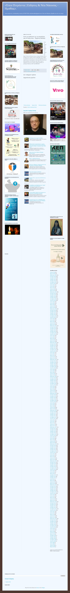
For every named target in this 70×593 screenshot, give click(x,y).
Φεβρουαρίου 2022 (53, 342)
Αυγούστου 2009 (53, 541)
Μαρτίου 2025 (52, 290)
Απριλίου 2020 (52, 373)
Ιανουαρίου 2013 (53, 486)
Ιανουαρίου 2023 (53, 327)
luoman (38, 587)
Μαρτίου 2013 (52, 483)
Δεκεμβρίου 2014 (53, 463)
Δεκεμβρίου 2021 (53, 345)
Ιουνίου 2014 (52, 472)
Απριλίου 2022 (52, 339)
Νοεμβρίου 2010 (53, 522)
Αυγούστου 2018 (53, 401)
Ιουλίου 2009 (52, 542)
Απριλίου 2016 (52, 441)
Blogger (43, 587)
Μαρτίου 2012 (52, 500)
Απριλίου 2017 (52, 424)
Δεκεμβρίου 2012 (53, 487)
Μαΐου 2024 (52, 304)
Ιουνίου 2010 (52, 529)
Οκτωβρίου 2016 (53, 432)
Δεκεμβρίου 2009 (53, 535)
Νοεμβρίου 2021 (53, 346)
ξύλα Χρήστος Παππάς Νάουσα (31, 71)
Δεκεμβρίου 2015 (53, 446)
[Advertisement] (35, 24)
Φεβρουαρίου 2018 (53, 410)
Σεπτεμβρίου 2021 (53, 349)
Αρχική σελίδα (34, 105)
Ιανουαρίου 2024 (53, 310)
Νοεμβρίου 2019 (53, 380)
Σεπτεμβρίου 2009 (53, 539)
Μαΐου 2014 (52, 473)
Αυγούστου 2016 (53, 435)
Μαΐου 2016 (52, 439)
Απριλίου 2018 (52, 407)
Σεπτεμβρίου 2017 (53, 417)
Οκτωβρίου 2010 (53, 524)
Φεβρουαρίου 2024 (53, 308)
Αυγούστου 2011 (53, 510)
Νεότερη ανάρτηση (27, 105)
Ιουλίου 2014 (52, 470)
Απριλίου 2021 (52, 356)
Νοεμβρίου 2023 (53, 313)
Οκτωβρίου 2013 (53, 477)
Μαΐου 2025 (52, 287)
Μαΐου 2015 (52, 456)
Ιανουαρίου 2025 (53, 293)
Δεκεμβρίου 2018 (53, 396)
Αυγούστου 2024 (53, 300)
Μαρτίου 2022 (52, 341)
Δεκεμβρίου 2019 (53, 379)
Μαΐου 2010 (52, 531)
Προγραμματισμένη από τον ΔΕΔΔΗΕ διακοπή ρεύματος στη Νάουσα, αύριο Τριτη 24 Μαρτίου (37, 200)
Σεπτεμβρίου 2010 (53, 525)
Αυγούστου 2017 (53, 418)
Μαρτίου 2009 (52, 546)
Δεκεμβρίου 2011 (53, 504)
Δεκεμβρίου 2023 (53, 311)
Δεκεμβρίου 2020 (53, 362)
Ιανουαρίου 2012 (53, 503)
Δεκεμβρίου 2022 (53, 328)
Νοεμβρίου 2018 (53, 397)
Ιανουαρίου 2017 (53, 428)
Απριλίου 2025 (52, 289)
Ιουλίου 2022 (52, 335)
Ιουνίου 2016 (52, 438)
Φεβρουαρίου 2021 (53, 359)
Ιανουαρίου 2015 (53, 462)
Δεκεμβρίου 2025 (53, 277)
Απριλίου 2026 (52, 272)
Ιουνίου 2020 (52, 370)
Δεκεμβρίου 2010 (53, 521)
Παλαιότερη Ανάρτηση (42, 105)
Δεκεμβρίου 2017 (53, 413)
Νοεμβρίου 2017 (53, 414)
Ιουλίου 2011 (52, 511)
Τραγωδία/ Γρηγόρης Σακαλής (29, 110)
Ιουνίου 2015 (52, 455)
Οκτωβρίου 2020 (53, 365)
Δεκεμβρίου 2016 (53, 429)
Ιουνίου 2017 (52, 421)
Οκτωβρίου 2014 (53, 466)
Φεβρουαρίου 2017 (53, 427)
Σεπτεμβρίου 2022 (53, 332)
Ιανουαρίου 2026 (53, 276)
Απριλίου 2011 (52, 515)
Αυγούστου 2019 (53, 384)
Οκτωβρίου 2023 (53, 314)
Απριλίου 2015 (52, 458)
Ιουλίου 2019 (52, 386)
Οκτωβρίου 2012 (53, 490)
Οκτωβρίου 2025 (53, 280)
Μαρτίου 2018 (52, 408)
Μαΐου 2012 (52, 497)
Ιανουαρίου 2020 (53, 377)
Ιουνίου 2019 (52, 387)
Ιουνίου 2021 (52, 353)
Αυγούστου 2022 (53, 334)
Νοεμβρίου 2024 (53, 296)
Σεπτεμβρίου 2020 (53, 366)
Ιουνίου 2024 (52, 303)
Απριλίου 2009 (52, 545)
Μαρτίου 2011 (52, 517)
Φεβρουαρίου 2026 (53, 275)
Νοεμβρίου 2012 (53, 489)
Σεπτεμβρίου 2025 (53, 282)
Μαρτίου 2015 (52, 459)
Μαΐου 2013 (52, 480)
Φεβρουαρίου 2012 (53, 501)
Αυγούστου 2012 (53, 493)
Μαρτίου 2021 (52, 358)
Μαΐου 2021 (52, 355)
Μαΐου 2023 (52, 321)
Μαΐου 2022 (52, 338)
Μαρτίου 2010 (52, 534)
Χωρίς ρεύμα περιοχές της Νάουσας (35, 171)
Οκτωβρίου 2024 (53, 297)
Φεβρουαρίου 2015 (53, 460)
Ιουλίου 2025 (52, 284)
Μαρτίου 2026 (52, 273)
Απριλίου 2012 (52, 498)
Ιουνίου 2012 (52, 496)
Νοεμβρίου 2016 (53, 431)
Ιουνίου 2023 (52, 320)
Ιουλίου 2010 (52, 528)
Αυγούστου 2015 (53, 452)
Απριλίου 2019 (52, 390)
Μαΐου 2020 (52, 372)
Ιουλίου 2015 (52, 453)
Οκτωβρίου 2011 (53, 507)
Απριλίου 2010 (52, 532)
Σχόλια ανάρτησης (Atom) (32, 107)
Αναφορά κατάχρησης (9, 578)
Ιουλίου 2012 (52, 494)
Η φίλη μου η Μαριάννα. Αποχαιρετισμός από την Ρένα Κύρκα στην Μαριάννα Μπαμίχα (37, 165)
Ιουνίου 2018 (52, 404)
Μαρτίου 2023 (52, 324)
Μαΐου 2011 (52, 514)
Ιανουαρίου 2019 (53, 394)
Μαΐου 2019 (52, 389)
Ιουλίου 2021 (52, 352)
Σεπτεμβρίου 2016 (53, 434)
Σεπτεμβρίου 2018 (53, 400)
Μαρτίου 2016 (52, 442)
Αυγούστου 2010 (53, 527)
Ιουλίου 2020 (52, 369)
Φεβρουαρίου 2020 (53, 376)
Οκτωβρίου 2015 (53, 449)
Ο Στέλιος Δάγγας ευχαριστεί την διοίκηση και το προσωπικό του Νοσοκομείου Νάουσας (37, 193)
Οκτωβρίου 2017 (53, 415)
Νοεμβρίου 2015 (53, 448)
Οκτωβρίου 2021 (53, 348)
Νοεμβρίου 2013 (53, 476)
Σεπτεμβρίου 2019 (53, 383)
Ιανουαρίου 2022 (53, 344)
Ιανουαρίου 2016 (53, 445)
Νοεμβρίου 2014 (53, 465)
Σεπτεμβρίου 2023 (53, 315)
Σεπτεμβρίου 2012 (53, 491)
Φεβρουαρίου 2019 (53, 393)
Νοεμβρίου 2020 (53, 363)
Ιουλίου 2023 (52, 318)
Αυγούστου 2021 (53, 351)
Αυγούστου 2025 (53, 283)
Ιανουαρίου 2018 (53, 411)
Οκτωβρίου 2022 (53, 331)
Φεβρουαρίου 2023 (53, 325)
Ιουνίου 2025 (52, 286)
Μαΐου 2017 (52, 422)
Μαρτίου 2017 (52, 425)
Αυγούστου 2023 (53, 317)
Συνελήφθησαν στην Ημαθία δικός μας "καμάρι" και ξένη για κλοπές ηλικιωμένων (37, 186)
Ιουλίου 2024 (52, 301)
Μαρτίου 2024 (52, 307)
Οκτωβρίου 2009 (53, 538)
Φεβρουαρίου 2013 (53, 484)
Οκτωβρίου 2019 (53, 382)
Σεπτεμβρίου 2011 (53, 508)
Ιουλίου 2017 (52, 420)
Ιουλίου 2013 (52, 479)
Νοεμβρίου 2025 (53, 279)
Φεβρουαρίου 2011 (53, 518)
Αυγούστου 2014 (53, 469)
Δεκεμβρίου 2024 (53, 294)
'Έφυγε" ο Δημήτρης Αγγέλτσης (34, 158)
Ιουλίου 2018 (52, 403)
